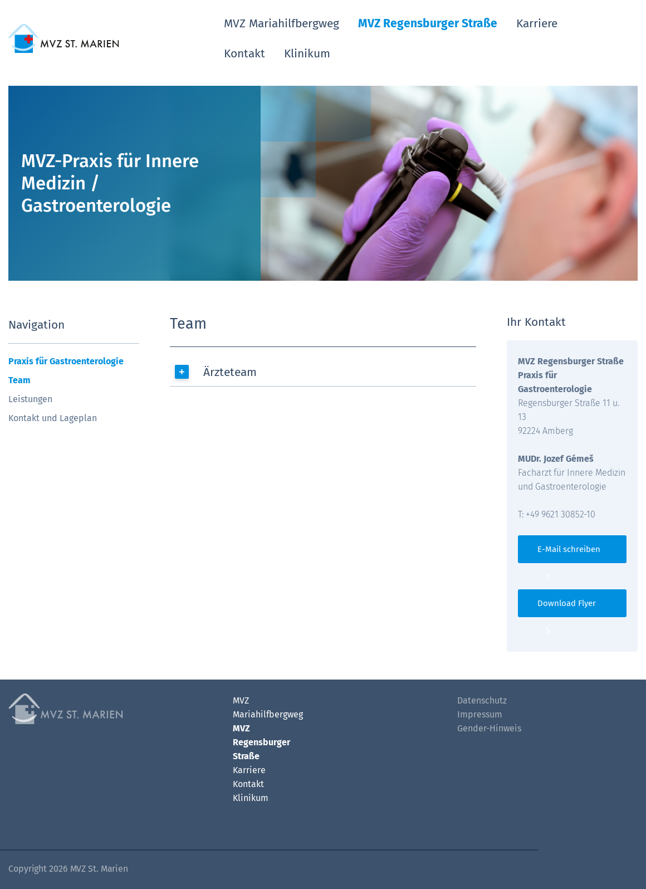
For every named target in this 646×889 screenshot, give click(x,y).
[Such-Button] (619, 36)
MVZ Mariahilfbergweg (281, 23)
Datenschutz (482, 700)
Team (19, 380)
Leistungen (30, 399)
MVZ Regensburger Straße (427, 23)
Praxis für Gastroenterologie (66, 361)
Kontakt (244, 53)
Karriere (536, 23)
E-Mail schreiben (568, 549)
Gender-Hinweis (489, 728)
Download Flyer (566, 603)
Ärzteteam (230, 372)
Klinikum (307, 53)
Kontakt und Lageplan (52, 418)
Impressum (479, 714)
